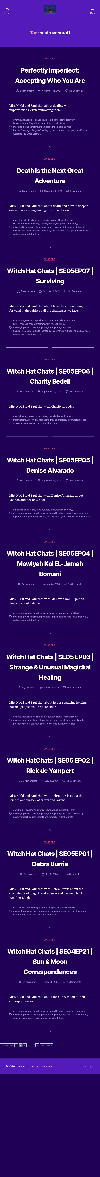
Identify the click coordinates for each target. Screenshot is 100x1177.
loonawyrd (71, 451)
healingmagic (40, 785)
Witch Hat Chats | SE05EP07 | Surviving (50, 294)
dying (35, 234)
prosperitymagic (21, 792)
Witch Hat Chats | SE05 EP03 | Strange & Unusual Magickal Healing (50, 730)
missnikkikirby (59, 138)
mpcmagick (46, 141)
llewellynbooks (21, 138)
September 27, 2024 (51, 426)
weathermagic (20, 1003)
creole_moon (44, 554)
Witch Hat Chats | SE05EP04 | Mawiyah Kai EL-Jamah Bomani (50, 616)
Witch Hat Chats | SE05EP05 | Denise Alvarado (50, 504)
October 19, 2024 (51, 316)
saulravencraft (60, 144)
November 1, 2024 (53, 205)
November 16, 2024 (51, 105)
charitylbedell (20, 451)
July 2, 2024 (51, 963)
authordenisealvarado (24, 554)
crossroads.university (63, 554)
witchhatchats (59, 148)
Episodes (49, 63)
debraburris (19, 996)
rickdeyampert (21, 895)
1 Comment (76, 205)
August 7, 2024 (51, 756)
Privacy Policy (46, 1169)
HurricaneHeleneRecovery (63, 134)
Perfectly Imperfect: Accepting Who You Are (50, 84)
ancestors (18, 234)
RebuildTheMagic (22, 144)
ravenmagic (80, 892)
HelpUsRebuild (41, 134)
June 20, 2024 (51, 1081)
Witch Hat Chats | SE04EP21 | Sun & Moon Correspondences (50, 1055)
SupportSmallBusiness (24, 148)
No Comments (77, 105)
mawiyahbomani (58, 671)
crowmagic (19, 889)
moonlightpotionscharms (26, 141)
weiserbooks (44, 148)
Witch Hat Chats (25, 1169)
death (28, 234)
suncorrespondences (61, 1117)
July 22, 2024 (51, 860)
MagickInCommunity (40, 138)
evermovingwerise (23, 134)
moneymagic (20, 788)
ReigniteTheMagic (41, 144)
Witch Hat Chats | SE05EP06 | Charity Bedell (50, 405)
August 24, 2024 (51, 642)
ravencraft (27, 105)
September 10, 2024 (51, 525)
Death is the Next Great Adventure (50, 189)
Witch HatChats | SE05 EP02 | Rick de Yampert (50, 838)
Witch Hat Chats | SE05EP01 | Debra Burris (50, 942)
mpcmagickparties (63, 141)
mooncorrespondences (25, 1114)
